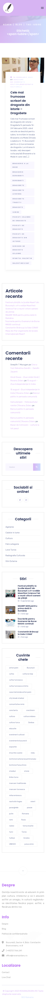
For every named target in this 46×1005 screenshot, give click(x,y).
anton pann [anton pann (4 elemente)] (13, 668)
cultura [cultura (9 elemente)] (12, 716)
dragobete (18, 185)
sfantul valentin (22, 258)
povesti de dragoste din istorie (20, 237)
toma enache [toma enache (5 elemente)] (28, 826)
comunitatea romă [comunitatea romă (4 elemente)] (16, 704)
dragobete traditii (18, 200)
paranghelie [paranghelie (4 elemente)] (13, 808)
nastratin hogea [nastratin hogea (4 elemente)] (15, 802)
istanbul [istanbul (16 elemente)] (12, 771)
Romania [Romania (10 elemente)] (25, 814)
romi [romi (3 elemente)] (11, 820)
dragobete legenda (18, 192)
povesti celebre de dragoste (22, 218)
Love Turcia (11, 550)
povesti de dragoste (18, 227)
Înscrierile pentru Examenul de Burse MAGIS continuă (27, 621)
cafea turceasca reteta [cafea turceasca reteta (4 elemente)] (18, 686)
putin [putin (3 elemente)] (11, 814)
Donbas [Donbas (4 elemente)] (31, 723)
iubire (16, 212)
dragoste (18, 207)
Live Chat (6, 977)
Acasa (7, 24)
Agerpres (10, 527)
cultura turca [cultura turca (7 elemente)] (14, 723)
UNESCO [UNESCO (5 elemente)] (12, 844)
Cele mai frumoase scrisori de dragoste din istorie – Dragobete (20, 102)
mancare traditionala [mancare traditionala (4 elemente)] (17, 783)
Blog (19, 24)
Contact (5, 972)
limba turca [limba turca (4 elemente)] (13, 777)
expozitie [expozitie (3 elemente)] (13, 747)
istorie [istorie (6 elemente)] (26, 771)
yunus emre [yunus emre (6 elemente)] (29, 844)
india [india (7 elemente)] (33, 753)
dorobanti (18, 180)
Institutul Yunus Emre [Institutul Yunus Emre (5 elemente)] (17, 765)
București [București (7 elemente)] (31, 668)
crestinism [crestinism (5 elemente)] (30, 710)
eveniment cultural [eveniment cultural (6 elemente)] (16, 735)
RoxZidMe (19, 79)
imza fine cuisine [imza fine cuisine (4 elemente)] (15, 753)
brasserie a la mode (21, 165)
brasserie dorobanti (18, 174)
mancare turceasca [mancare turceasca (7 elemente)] (17, 789)
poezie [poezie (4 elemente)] (29, 808)
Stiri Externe (11, 561)
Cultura (15, 84)
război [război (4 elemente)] (11, 826)
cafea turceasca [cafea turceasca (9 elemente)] (16, 680)
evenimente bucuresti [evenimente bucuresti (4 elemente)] (18, 741)
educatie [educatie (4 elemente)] (12, 729)
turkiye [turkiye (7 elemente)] (12, 838)
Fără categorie (12, 544)
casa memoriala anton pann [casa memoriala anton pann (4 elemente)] (20, 692)
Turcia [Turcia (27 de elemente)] (24, 832)
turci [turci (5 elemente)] (11, 832)
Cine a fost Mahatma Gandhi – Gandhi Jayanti (24, 368)
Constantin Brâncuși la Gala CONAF (22, 328)
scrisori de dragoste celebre (19, 249)
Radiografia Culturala (15, 555)
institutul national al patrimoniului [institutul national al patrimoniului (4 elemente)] (22, 759)
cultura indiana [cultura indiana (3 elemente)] (29, 716)
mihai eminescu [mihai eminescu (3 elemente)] (15, 795)
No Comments (17, 82)
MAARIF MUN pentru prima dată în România (27, 608)
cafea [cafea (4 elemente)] (11, 674)
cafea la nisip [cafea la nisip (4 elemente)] (28, 674)
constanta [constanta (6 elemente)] (13, 710)
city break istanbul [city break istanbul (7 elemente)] (16, 698)
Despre (5, 924)
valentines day (21, 263)
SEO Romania (27, 997)
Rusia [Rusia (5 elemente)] (23, 820)
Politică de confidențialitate (14, 934)
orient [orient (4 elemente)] (33, 802)
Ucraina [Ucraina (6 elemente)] (26, 838)
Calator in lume (13, 532)
